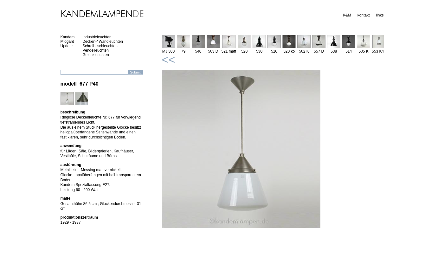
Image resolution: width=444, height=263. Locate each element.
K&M (347, 15)
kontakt (363, 15)
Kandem (68, 37)
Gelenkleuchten (95, 55)
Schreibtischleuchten (100, 46)
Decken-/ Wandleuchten (102, 41)
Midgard (67, 41)
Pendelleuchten (95, 50)
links (379, 15)
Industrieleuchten (96, 37)
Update (67, 46)
